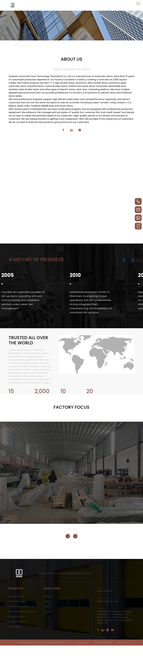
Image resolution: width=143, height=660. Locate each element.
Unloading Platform (17, 621)
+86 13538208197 (104, 591)
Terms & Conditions (103, 642)
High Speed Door (16, 596)
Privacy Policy (82, 642)
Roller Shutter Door (17, 601)
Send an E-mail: (105, 598)
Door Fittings (14, 626)
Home (16, 45)
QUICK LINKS (52, 588)
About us (48, 596)
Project (47, 601)
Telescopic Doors (16, 616)
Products (16, 588)
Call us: (100, 588)
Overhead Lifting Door (19, 606)
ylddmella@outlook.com (108, 601)
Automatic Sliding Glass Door (22, 611)
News (46, 606)
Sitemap (121, 642)
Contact (48, 611)
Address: (101, 608)
